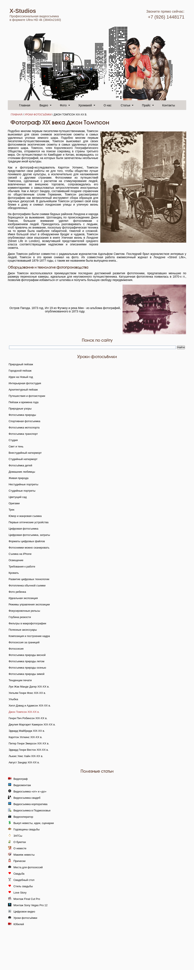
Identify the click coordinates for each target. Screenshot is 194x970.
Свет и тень (16, 446)
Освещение (16, 560)
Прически (19, 861)
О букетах (19, 842)
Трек (11, 509)
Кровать (14, 572)
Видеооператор (23, 816)
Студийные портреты (22, 490)
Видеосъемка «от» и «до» (29, 791)
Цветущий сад (18, 497)
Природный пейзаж (21, 364)
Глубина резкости (20, 617)
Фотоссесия (16, 648)
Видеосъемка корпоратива (30, 804)
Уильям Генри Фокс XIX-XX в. (27, 692)
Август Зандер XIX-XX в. (24, 762)
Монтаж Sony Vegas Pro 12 (30, 905)
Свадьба (18, 873)
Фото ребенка (17, 591)
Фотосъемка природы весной (27, 655)
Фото (63, 105)
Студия (13, 440)
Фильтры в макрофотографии (27, 623)
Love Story (19, 892)
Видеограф (20, 778)
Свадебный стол (23, 880)
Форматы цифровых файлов (27, 541)
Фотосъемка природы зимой (26, 674)
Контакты (168, 105)
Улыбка (13, 699)
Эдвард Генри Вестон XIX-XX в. (29, 749)
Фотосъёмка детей (20, 465)
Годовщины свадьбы (26, 829)
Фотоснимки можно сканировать (29, 547)
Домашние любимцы (22, 471)
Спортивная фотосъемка (24, 421)
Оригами (14, 503)
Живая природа (18, 478)
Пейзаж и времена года (23, 402)
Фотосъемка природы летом (26, 661)
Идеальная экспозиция (23, 598)
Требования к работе (22, 566)
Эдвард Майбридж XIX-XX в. (27, 730)
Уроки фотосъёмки (38, 114)
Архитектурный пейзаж (23, 389)
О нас (107, 105)
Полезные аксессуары (23, 629)
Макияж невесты (24, 854)
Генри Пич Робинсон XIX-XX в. (28, 718)
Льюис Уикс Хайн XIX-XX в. (26, 756)
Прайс (146, 105)
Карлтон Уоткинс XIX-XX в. (25, 737)
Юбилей (18, 924)
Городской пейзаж (20, 370)
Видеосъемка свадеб (26, 797)
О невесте (19, 848)
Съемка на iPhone (20, 553)
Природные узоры (20, 408)
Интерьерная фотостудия (25, 383)
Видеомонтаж (22, 785)
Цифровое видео (24, 911)
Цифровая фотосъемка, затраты (29, 535)
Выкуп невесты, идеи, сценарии (33, 823)
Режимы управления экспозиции (29, 604)
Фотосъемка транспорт (23, 433)
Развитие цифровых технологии (29, 579)
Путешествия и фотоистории (27, 395)
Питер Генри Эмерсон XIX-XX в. (29, 743)
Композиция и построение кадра (29, 636)
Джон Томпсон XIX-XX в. (24, 711)
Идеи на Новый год (21, 377)
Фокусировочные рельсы (24, 610)
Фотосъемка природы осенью (27, 667)
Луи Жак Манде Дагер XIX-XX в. (29, 686)
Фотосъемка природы (22, 414)
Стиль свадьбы (23, 886)
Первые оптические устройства (29, 522)
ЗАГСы (17, 835)
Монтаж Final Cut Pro (26, 898)
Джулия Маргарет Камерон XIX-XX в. (32, 724)
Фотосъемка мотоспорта (24, 427)
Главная (24, 105)
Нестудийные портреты (23, 484)
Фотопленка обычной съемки (27, 585)
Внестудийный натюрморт (25, 452)
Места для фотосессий (28, 867)
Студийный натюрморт (23, 459)
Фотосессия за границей (24, 642)
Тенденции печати (20, 680)
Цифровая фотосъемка (23, 528)
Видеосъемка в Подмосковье (32, 810)
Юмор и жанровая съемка (25, 516)
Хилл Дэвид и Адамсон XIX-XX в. (30, 705)
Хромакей (85, 105)
